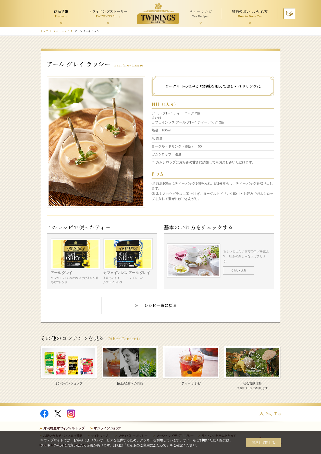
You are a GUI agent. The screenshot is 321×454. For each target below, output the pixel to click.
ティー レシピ (61, 31)
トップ (44, 31)
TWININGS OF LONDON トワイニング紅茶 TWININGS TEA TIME (158, 13)
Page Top (273, 414)
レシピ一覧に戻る (160, 305)
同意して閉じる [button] (263, 443)
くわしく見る (238, 270)
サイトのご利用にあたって (146, 445)
